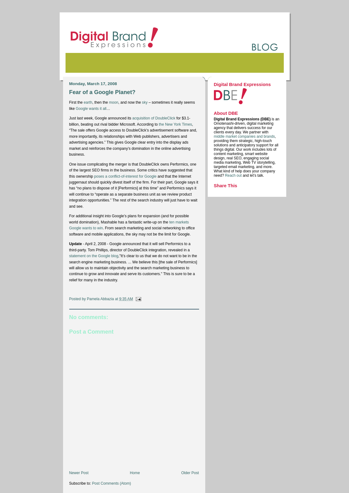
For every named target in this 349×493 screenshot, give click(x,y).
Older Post (190, 473)
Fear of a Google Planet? (102, 92)
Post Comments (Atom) (111, 483)
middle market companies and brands (244, 136)
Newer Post (79, 473)
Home (135, 473)
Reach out (234, 175)
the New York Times (175, 124)
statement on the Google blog (93, 256)
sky (144, 102)
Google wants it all (91, 108)
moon (113, 102)
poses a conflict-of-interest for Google (125, 176)
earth (88, 102)
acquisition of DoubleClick (153, 118)
